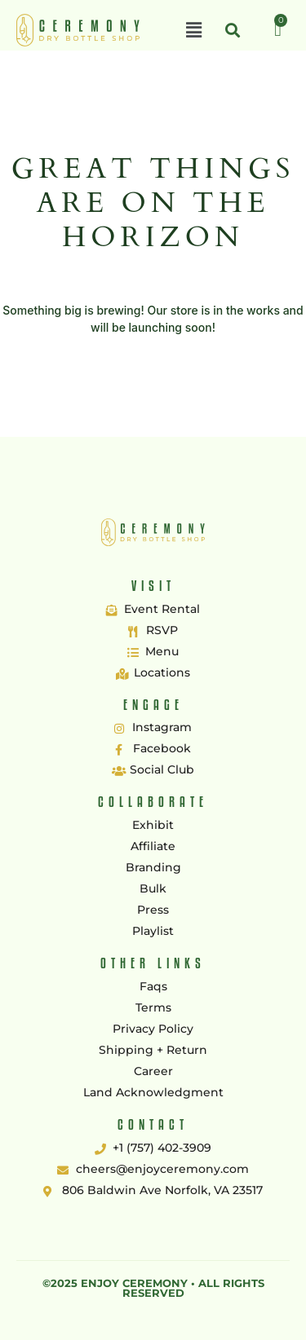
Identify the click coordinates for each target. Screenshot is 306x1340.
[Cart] (278, 29)
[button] (193, 30)
